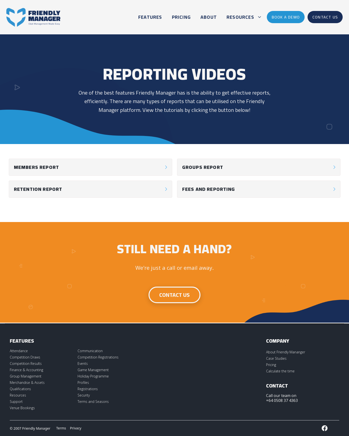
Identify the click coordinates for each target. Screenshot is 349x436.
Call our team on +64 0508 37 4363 (282, 398)
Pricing (181, 17)
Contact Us (174, 295)
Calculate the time (280, 371)
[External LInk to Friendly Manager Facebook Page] (325, 428)
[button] (243, 17)
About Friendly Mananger (285, 352)
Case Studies (276, 358)
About (208, 17)
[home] (33, 17)
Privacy (75, 428)
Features (150, 17)
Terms (61, 428)
